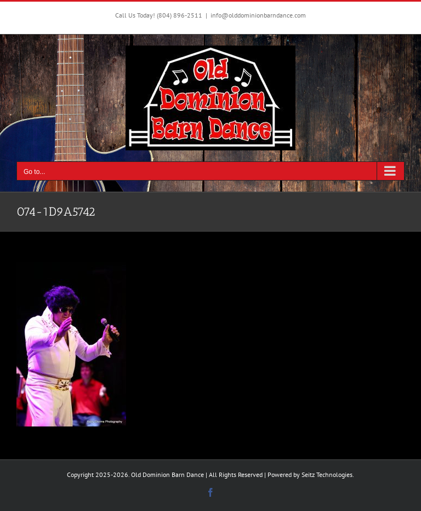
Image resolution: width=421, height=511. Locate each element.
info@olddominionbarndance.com (258, 15)
